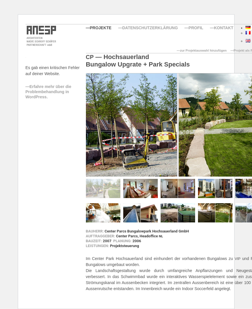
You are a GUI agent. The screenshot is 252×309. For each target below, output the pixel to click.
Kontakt (223, 28)
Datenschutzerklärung (150, 28)
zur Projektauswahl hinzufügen (203, 50)
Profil (195, 28)
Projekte (100, 28)
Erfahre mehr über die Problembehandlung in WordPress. (49, 91)
